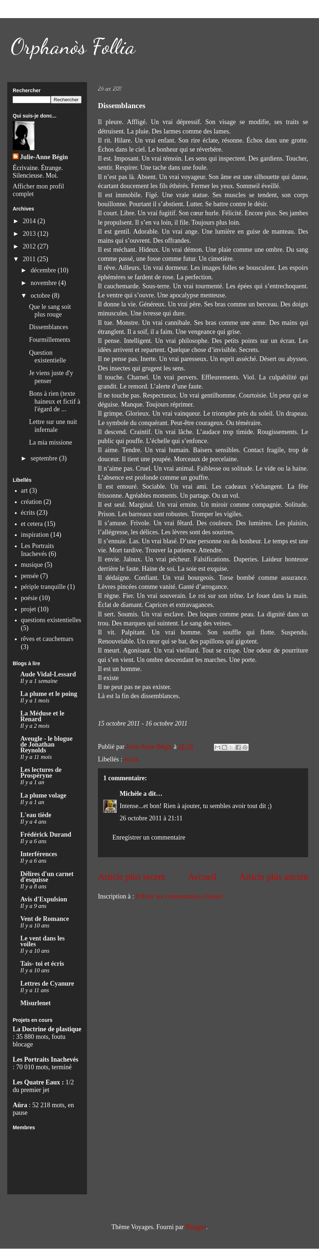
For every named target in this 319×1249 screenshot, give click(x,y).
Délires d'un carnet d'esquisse (47, 876)
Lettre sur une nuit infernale (53, 425)
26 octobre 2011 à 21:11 (151, 818)
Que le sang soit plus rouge (50, 310)
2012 (30, 246)
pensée (30, 575)
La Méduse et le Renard (42, 716)
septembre (44, 458)
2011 (30, 259)
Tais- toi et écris (42, 963)
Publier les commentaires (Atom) (179, 896)
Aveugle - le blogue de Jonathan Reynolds (46, 744)
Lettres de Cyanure (47, 983)
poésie (29, 598)
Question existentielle (47, 356)
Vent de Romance (44, 918)
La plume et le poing (48, 693)
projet (28, 609)
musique (32, 564)
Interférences (38, 854)
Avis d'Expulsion (43, 899)
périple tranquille (43, 586)
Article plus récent (131, 876)
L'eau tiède (35, 815)
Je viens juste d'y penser (51, 377)
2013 (30, 233)
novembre (44, 282)
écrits (131, 759)
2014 (30, 221)
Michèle (131, 793)
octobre (40, 295)
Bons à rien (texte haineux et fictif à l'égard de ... (54, 401)
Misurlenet (35, 1003)
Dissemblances (48, 327)
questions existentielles (51, 620)
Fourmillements (49, 339)
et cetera (32, 523)
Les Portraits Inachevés (37, 549)
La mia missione (50, 442)
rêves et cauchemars (47, 638)
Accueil (202, 876)
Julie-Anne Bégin (44, 157)
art (24, 490)
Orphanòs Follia (73, 46)
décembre (43, 270)
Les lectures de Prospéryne (41, 772)
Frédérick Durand (45, 834)
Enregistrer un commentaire (148, 837)
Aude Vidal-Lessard (48, 674)
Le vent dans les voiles (42, 941)
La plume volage (43, 795)
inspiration (35, 534)
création (31, 501)
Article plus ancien (273, 876)
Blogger (195, 1227)
